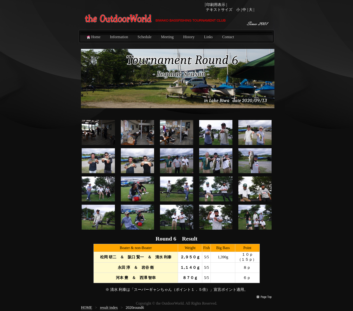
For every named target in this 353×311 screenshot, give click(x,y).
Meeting (167, 37)
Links (208, 37)
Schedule (145, 37)
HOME (86, 308)
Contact (228, 37)
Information (119, 37)
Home (93, 37)
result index (109, 308)
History (189, 37)
